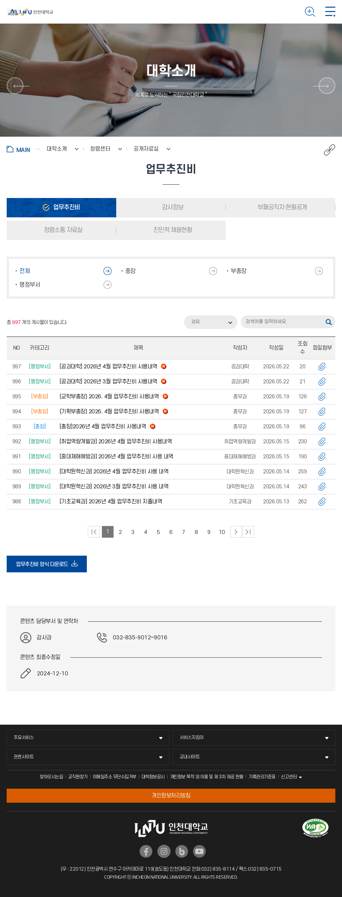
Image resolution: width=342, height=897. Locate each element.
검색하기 (310, 12)
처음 (94, 532)
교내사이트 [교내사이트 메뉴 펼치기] (190, 756)
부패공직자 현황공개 (281, 207)
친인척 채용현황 (172, 230)
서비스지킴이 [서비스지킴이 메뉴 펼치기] (192, 737)
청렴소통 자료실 (62, 230)
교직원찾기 (78, 776)
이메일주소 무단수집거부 (114, 776)
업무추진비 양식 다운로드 (44, 564)
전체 (24, 271)
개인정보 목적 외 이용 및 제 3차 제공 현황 (206, 776)
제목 (195, 322)
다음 (236, 532)
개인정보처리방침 (171, 796)
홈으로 (23, 149)
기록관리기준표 (262, 776)
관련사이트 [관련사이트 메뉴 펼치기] (24, 756)
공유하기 (326, 150)
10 (222, 532)
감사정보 (172, 207)
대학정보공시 (153, 776)
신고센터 (289, 776)
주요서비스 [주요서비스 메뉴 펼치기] (24, 737)
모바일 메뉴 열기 (330, 12)
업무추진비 (66, 207)
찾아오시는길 (51, 776)
